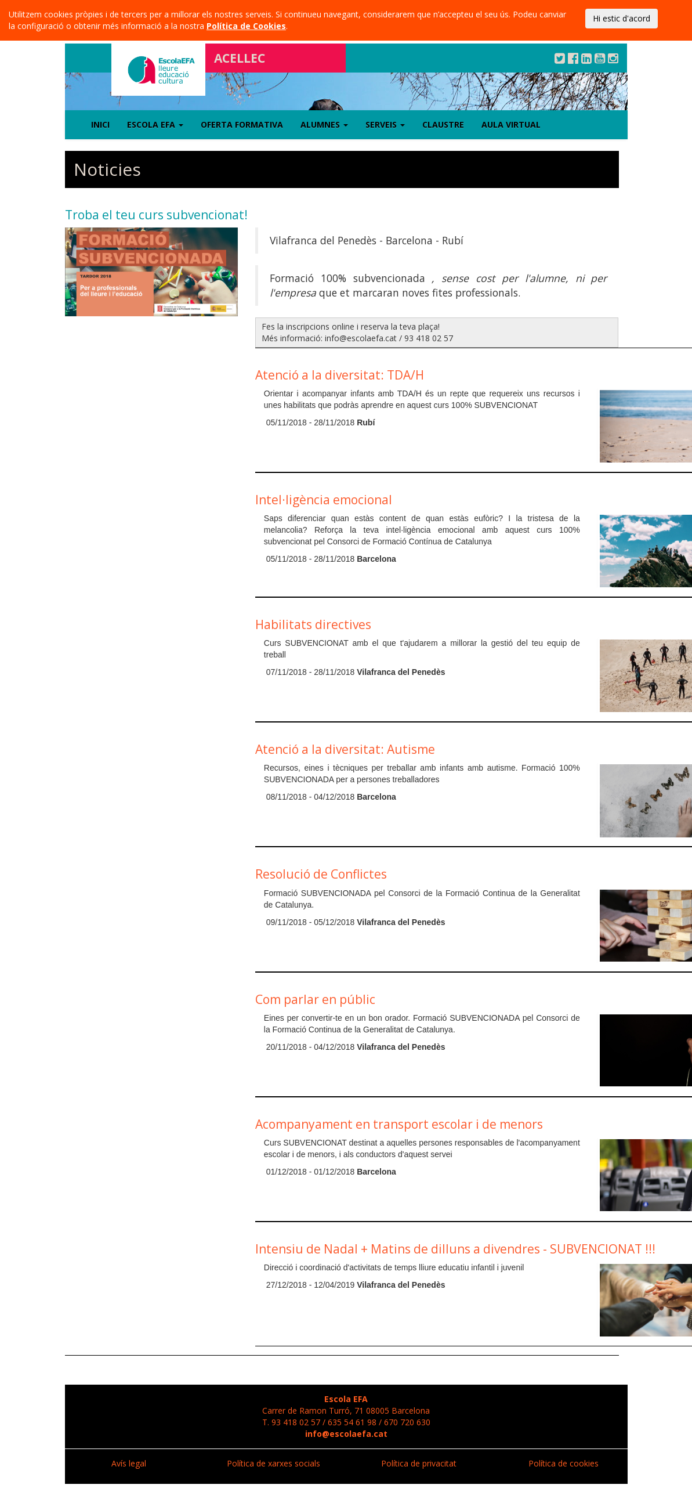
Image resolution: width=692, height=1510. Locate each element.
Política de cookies (563, 1463)
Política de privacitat (418, 1463)
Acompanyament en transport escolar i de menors (399, 1124)
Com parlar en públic (315, 999)
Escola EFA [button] (155, 124)
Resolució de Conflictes (321, 874)
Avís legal (128, 1463)
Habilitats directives (313, 624)
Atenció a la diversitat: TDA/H (339, 375)
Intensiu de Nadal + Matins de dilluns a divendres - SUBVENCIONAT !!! (455, 1249)
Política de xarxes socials (273, 1463)
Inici (100, 124)
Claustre (443, 124)
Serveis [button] (385, 124)
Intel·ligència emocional (323, 500)
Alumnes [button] (324, 124)
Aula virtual (511, 124)
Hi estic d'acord (621, 18)
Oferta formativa (242, 124)
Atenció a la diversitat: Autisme (345, 749)
